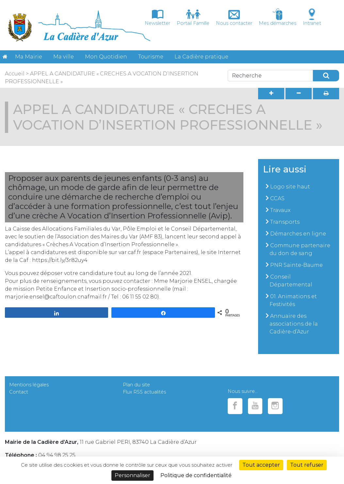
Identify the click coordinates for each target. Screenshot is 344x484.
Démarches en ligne (298, 234)
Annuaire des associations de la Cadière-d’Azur (294, 324)
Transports (285, 222)
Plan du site (136, 385)
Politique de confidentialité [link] (196, 475)
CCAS (277, 198)
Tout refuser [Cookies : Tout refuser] (306, 465)
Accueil (15, 74)
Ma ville (63, 57)
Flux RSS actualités (144, 392)
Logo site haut (290, 187)
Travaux (280, 210)
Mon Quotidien (106, 57)
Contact (18, 392)
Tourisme (150, 57)
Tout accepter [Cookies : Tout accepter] (261, 465)
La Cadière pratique (201, 57)
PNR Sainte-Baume (296, 265)
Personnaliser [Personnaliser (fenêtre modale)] (132, 475)
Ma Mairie (28, 57)
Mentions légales (29, 385)
